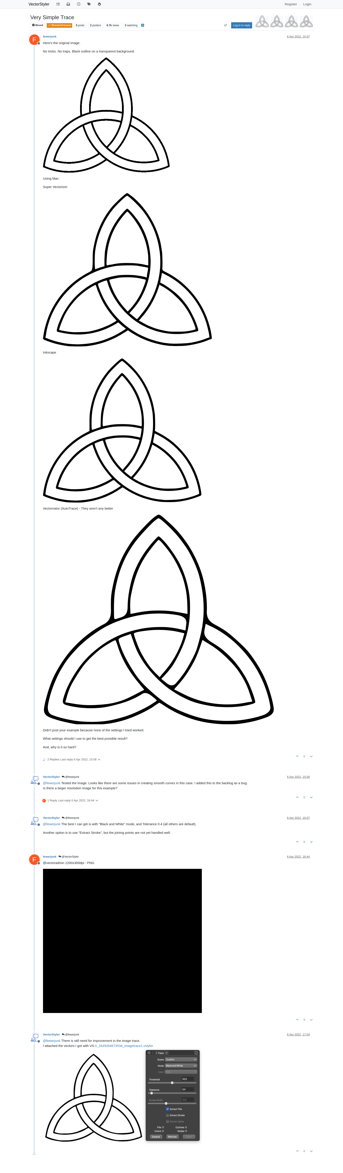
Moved (37, 25)
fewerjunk (49, 36)
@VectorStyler (68, 856)
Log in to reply (241, 25)
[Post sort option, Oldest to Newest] (225, 25)
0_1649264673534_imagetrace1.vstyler (124, 1046)
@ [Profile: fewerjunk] (51, 783)
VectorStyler (39, 4)
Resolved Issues (59, 25)
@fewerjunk (70, 776)
